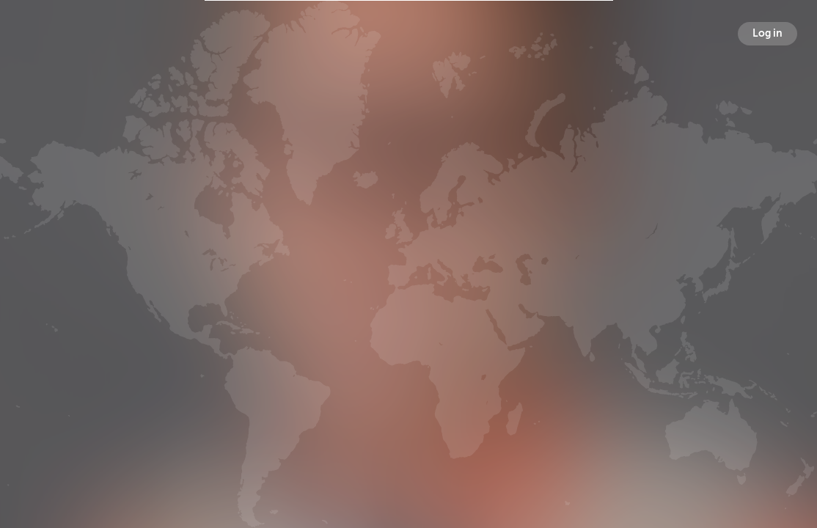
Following (526, 288)
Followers (411, 288)
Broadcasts (294, 288)
